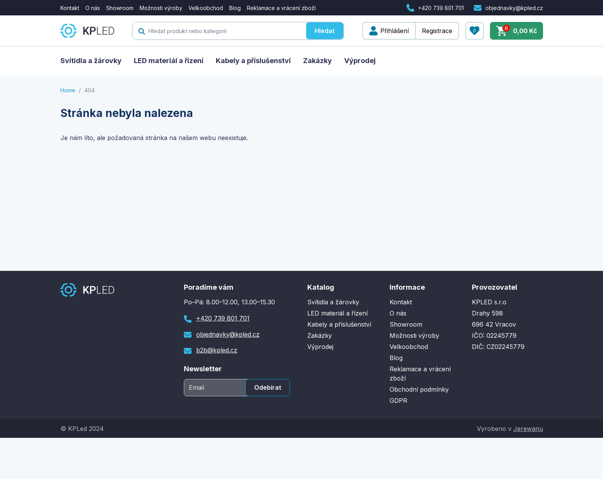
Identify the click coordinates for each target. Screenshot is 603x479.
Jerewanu (528, 428)
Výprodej (360, 61)
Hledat (325, 31)
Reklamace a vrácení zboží (281, 8)
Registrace (437, 31)
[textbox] (219, 30)
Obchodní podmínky (419, 389)
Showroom (119, 8)
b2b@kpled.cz (216, 350)
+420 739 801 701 (441, 8)
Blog (235, 8)
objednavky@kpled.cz (514, 8)
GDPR (398, 400)
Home (67, 90)
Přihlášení (394, 31)
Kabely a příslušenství (253, 61)
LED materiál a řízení (168, 61)
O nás (92, 8)
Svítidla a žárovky (91, 61)
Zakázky (317, 61)
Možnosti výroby (161, 8)
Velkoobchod (205, 8)
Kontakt (69, 8)
